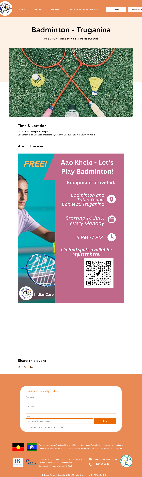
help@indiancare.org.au (105, 459)
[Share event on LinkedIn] (31, 367)
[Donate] (116, 9)
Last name (30, 407)
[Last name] (70, 411)
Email (28, 416)
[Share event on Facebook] (19, 367)
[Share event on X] (25, 367)
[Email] (59, 421)
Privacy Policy (48, 475)
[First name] (70, 401)
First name (30, 397)
